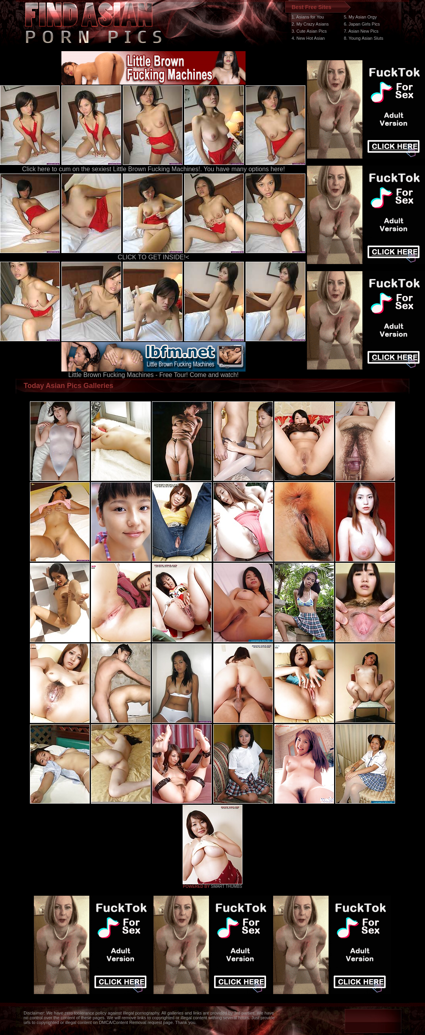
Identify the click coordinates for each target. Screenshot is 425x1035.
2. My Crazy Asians (310, 24)
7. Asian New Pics (361, 31)
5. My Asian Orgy (360, 17)
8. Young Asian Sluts (363, 38)
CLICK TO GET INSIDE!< (153, 257)
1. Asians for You (308, 17)
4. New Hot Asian (308, 38)
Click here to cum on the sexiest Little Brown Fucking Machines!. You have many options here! (153, 169)
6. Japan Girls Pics (362, 24)
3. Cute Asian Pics (309, 31)
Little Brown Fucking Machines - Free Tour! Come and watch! (153, 372)
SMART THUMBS (226, 886)
